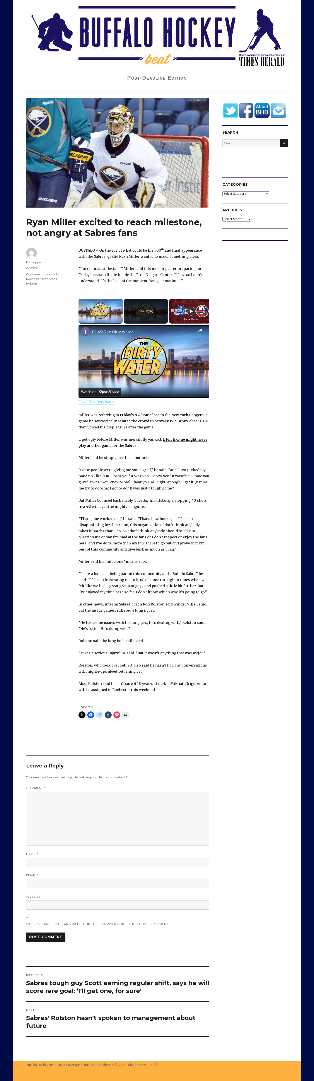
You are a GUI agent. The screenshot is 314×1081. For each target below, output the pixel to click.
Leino (48, 274)
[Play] (191, 311)
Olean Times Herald (142, 1065)
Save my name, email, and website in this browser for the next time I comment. (97, 924)
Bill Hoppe (33, 262)
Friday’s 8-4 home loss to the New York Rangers (162, 415)
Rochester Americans (41, 279)
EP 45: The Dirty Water (112, 331)
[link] (85, 331)
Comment (36, 788)
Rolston (31, 283)
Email (32, 875)
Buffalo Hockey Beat (41, 1065)
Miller (57, 274)
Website (33, 896)
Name (32, 854)
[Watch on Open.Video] (99, 392)
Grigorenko (34, 274)
